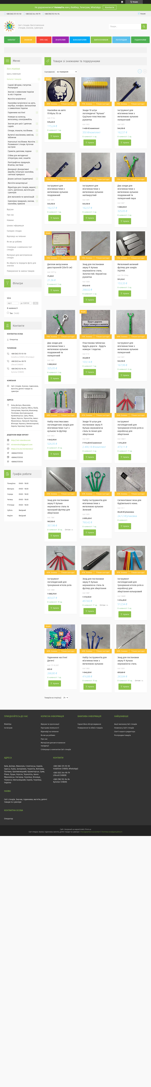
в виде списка (145, 71)
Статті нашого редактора (124, 731)
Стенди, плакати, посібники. (20, 130)
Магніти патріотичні (17, 99)
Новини (10, 220)
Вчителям (60, 40)
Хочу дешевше (13, 68)
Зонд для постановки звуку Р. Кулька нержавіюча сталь (128, 660)
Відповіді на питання (16, 236)
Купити (56, 136)
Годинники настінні (16, 112)
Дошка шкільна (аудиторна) (20, 179)
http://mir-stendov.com (20, 440)
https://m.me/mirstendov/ (22, 449)
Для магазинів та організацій (21, 197)
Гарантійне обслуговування (89, 724)
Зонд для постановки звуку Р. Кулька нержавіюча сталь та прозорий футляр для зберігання (58, 506)
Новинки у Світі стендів (124, 728)
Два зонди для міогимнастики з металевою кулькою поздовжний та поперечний (57, 349)
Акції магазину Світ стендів (125, 724)
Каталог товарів (14, 79)
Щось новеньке (14, 74)
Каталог (12, 40)
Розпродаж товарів (122, 735)
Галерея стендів (14, 231)
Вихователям (79, 40)
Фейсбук (7, 724)
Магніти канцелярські (17, 183)
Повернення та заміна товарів (20, 271)
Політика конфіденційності (112, 832)
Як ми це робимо (14, 242)
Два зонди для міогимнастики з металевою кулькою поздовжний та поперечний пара (128, 192)
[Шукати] (144, 26)
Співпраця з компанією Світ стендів (19, 248)
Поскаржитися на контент (90, 832)
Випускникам (101, 40)
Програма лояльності (50, 728)
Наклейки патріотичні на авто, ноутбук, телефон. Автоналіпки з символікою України (22, 105)
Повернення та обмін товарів (90, 728)
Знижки (28, 40)
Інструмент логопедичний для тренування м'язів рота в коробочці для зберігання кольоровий (130, 585)
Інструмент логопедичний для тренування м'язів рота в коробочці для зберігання (130, 428)
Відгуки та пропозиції (50, 724)
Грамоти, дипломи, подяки (19, 151)
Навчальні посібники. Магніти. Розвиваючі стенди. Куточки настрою (21, 144)
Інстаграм (8, 728)
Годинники (140, 40)
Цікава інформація (15, 225)
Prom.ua (88, 829)
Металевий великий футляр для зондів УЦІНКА (128, 267)
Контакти (109, 7)
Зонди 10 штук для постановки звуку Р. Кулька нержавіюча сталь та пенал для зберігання (93, 428)
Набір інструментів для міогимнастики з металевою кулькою (95, 660)
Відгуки (10, 209)
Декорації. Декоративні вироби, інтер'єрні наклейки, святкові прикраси (21, 172)
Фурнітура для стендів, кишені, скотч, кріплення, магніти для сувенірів (22, 190)
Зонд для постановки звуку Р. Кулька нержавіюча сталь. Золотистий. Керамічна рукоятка (95, 270)
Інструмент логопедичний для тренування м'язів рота (59, 582)
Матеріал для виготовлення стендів (19, 256)
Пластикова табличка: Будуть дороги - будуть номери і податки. (94, 346)
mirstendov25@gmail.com (21, 445)
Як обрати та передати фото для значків (21, 264)
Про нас (44, 40)
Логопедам (121, 40)
